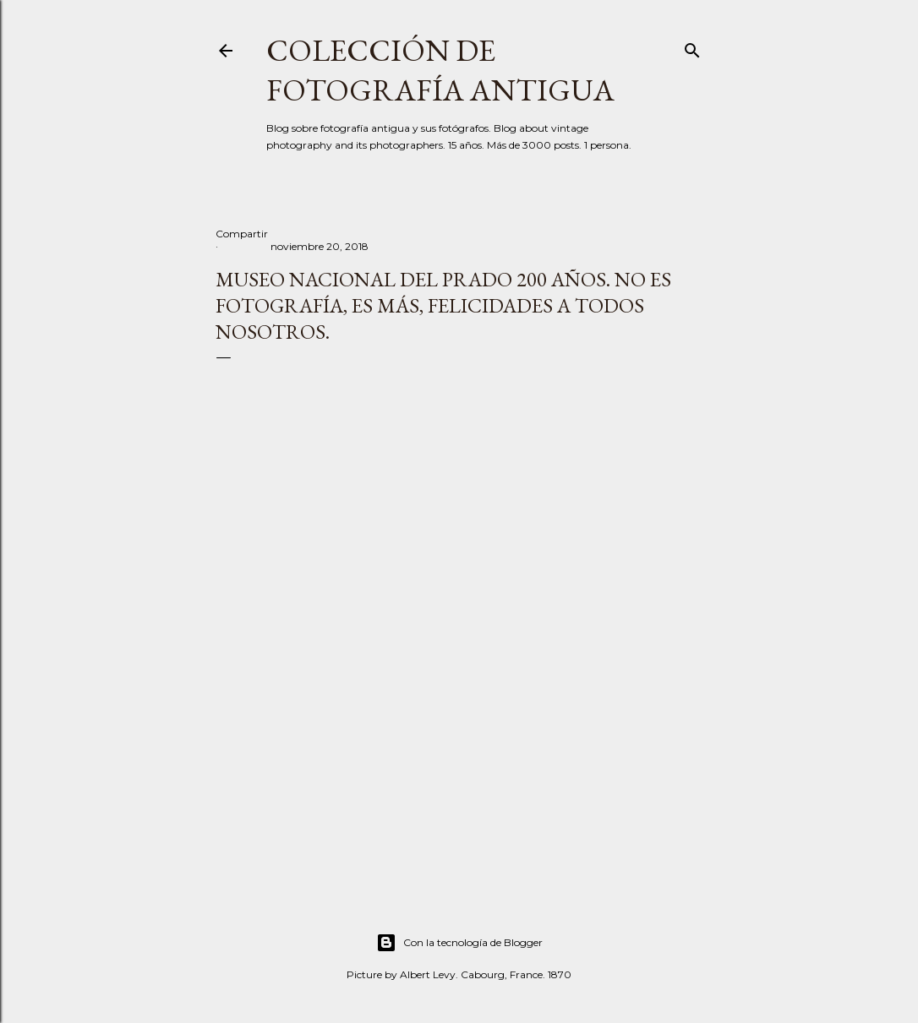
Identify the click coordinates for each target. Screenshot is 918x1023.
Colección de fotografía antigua (440, 70)
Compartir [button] (242, 233)
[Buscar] (692, 46)
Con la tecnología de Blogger (459, 943)
